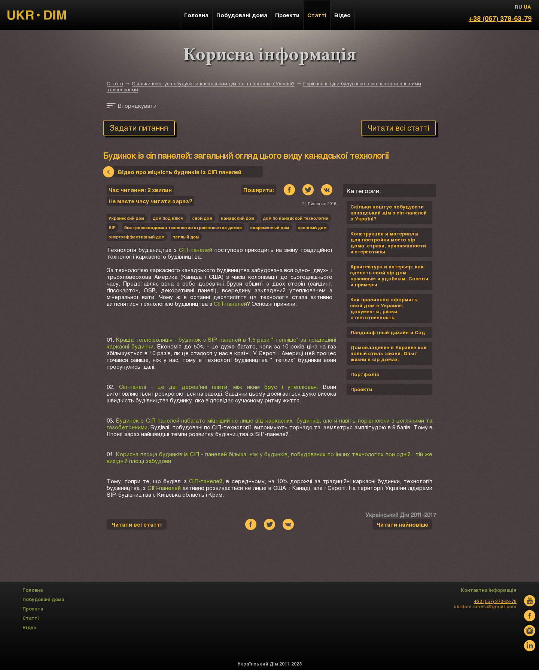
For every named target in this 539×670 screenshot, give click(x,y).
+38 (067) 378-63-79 (500, 18)
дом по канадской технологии (295, 218)
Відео (342, 15)
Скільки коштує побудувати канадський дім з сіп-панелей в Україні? (213, 83)
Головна (196, 15)
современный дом (269, 227)
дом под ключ (168, 218)
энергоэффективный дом (136, 236)
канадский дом (237, 218)
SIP (112, 227)
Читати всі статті (398, 127)
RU (518, 7)
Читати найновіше (402, 524)
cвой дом (202, 218)
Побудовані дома (241, 15)
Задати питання (139, 127)
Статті (115, 83)
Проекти (287, 15)
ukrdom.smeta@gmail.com (485, 606)
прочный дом (312, 227)
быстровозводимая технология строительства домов (183, 227)
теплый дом (186, 236)
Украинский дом (126, 218)
